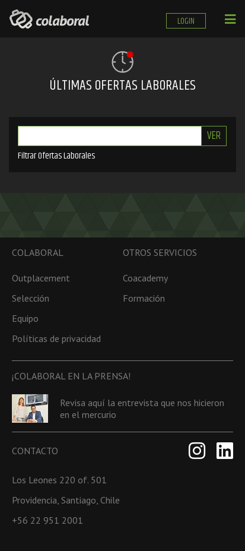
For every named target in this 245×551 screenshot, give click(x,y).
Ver (214, 136)
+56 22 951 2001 (47, 520)
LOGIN (186, 21)
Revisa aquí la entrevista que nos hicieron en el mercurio (142, 408)
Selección (30, 298)
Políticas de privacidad (56, 338)
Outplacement (41, 278)
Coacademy (145, 278)
